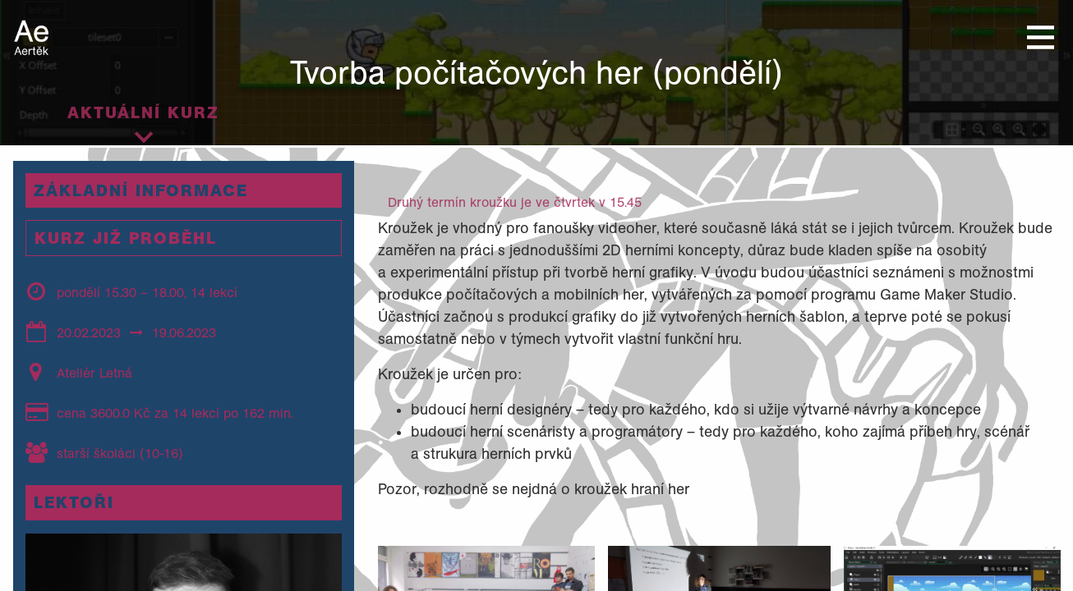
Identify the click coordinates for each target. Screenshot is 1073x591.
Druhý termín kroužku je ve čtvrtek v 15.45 (515, 202)
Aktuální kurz (143, 112)
